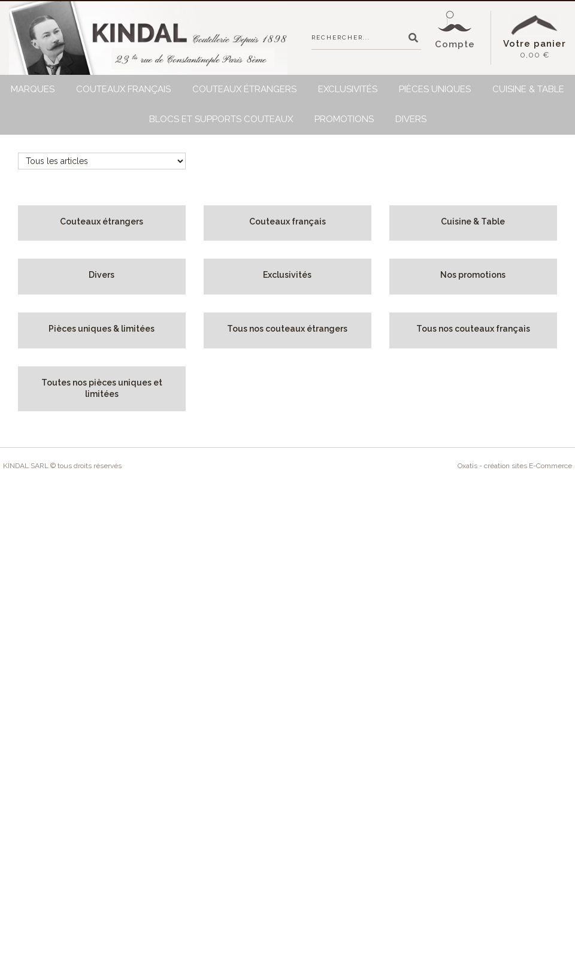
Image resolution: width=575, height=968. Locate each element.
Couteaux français (123, 89)
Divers (410, 119)
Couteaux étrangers (244, 89)
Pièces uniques (435, 89)
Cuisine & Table (528, 89)
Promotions (344, 119)
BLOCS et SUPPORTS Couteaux (221, 119)
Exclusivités (347, 89)
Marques (33, 89)
